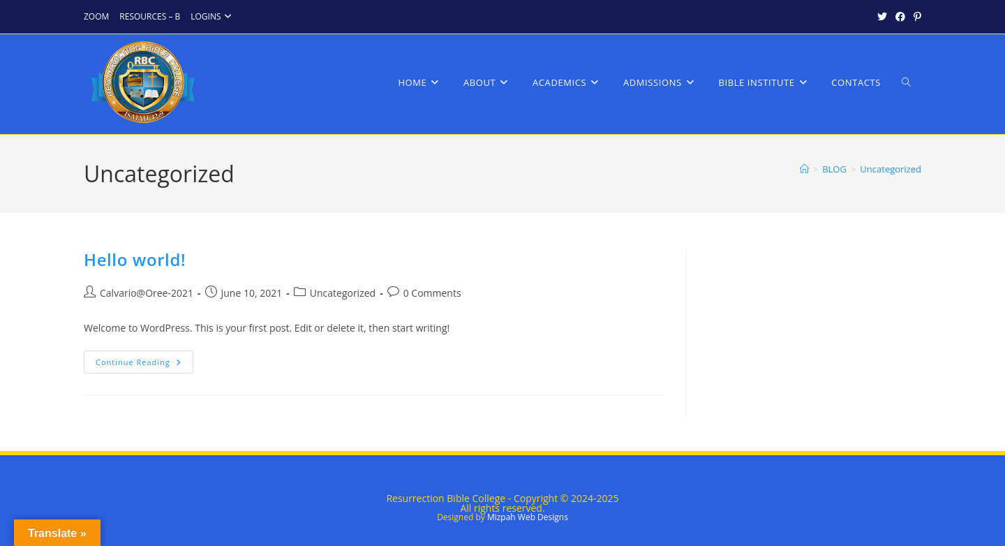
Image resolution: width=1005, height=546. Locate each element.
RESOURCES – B (149, 16)
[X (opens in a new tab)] (882, 17)
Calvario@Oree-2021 (146, 293)
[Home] (804, 169)
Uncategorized (890, 169)
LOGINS (212, 16)
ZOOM (96, 16)
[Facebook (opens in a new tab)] (900, 17)
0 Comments (432, 293)
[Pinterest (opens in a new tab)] (915, 17)
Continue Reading (144, 364)
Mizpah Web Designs (527, 517)
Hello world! (135, 259)
